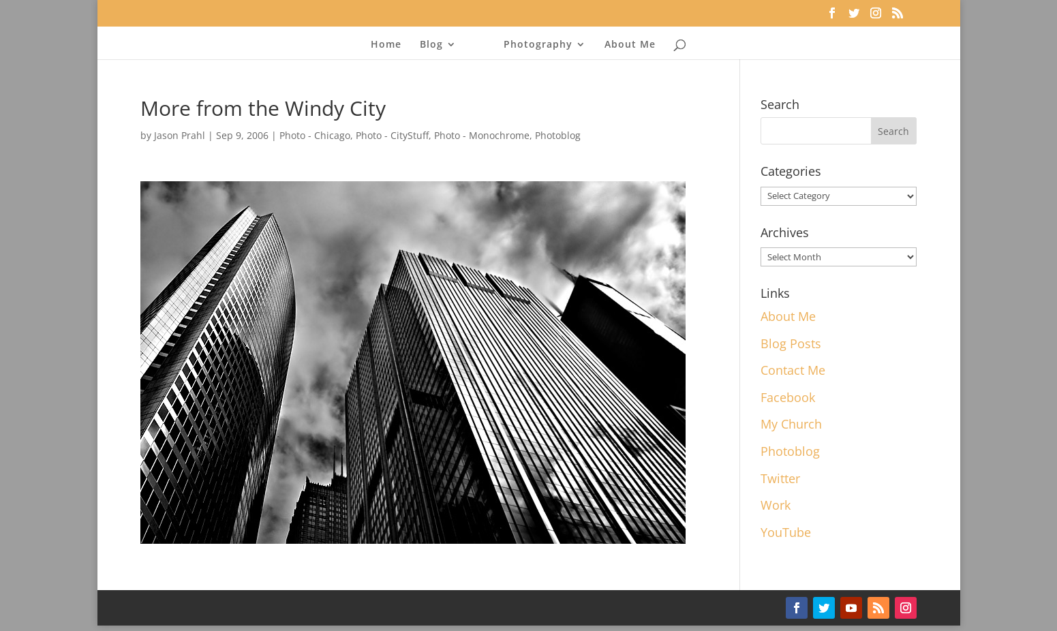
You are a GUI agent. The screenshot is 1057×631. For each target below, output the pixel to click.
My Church (791, 424)
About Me (630, 45)
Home (386, 45)
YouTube (786, 532)
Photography (538, 45)
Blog (431, 45)
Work (776, 505)
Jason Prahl (179, 135)
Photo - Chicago (314, 135)
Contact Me (793, 370)
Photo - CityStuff (392, 135)
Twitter (780, 478)
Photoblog (558, 135)
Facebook (788, 397)
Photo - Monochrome (482, 135)
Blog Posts (791, 343)
